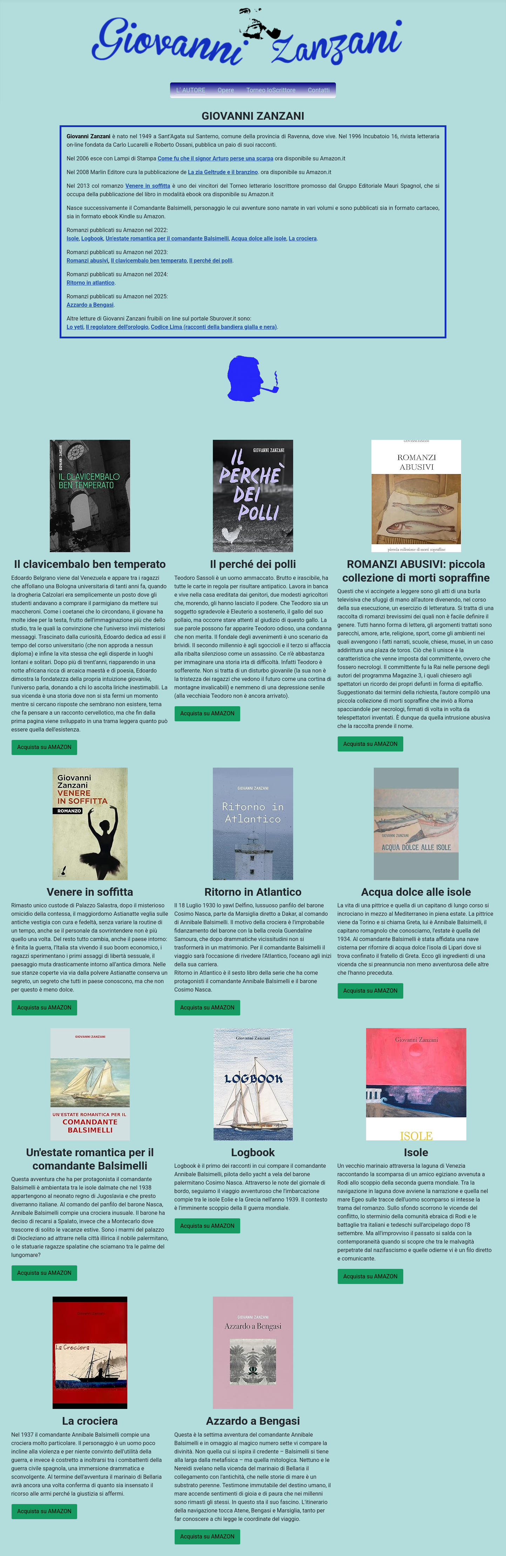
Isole (73, 238)
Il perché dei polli (210, 260)
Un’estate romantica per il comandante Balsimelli (167, 238)
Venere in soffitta (148, 186)
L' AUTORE (190, 90)
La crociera (303, 238)
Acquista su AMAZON (44, 747)
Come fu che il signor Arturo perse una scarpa (216, 158)
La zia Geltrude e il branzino (223, 172)
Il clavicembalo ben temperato (149, 260)
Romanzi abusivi (87, 260)
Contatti (319, 90)
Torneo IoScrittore (270, 90)
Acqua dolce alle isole (258, 238)
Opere (226, 90)
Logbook (92, 238)
